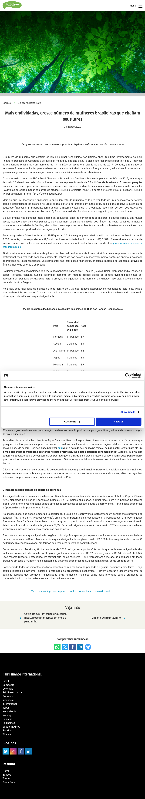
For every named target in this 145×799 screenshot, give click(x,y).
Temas (6, 778)
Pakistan (7, 719)
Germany (8, 696)
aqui (60, 448)
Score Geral (9, 782)
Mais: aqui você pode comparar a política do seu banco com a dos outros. (72, 591)
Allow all (119, 421)
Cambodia (8, 684)
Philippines (9, 722)
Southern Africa (11, 726)
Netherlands (9, 711)
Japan (6, 707)
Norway (7, 715)
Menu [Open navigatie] (136, 6)
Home (6, 770)
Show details (128, 412)
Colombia (8, 688)
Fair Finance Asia (12, 692)
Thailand (7, 734)
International (10, 703)
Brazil (6, 681)
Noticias (7, 103)
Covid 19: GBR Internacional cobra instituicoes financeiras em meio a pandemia (42, 617)
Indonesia (8, 700)
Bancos (7, 774)
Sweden (7, 730)
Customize (72, 421)
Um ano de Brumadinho (109, 617)
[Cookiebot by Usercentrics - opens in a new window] (127, 375)
